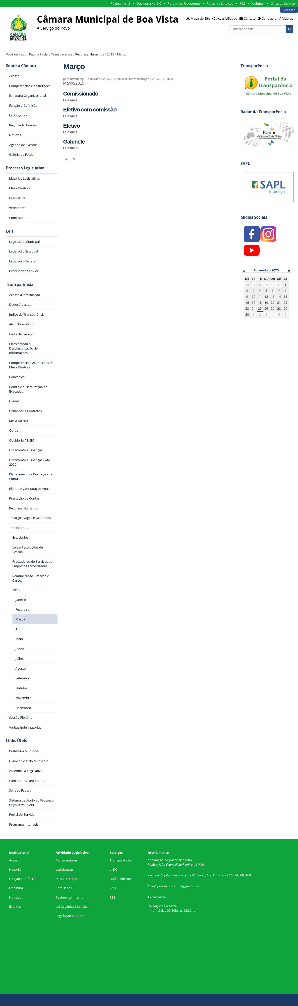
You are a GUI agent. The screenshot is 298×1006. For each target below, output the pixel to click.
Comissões (64, 888)
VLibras (287, 18)
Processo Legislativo (25, 168)
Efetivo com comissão (90, 109)
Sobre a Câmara (21, 65)
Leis (9, 231)
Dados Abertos (120, 878)
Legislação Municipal (71, 915)
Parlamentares (66, 860)
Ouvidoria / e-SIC (148, 3)
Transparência (61, 54)
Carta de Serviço (283, 3)
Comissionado (80, 94)
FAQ (113, 888)
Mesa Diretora (66, 878)
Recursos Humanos (89, 54)
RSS (242, 3)
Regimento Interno (70, 897)
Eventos (15, 906)
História (15, 869)
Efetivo (71, 126)
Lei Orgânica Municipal (72, 906)
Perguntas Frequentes (184, 3)
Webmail (257, 3)
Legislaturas (64, 869)
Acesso (14, 860)
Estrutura (16, 888)
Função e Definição (23, 878)
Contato (250, 18)
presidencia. (165, 886)
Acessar (289, 10)
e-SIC (113, 869)
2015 (110, 54)
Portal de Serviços (220, 3)
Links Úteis (16, 740)
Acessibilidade (226, 18)
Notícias (15, 897)
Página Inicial (120, 3)
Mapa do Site (200, 18)
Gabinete (74, 142)
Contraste (269, 18)
